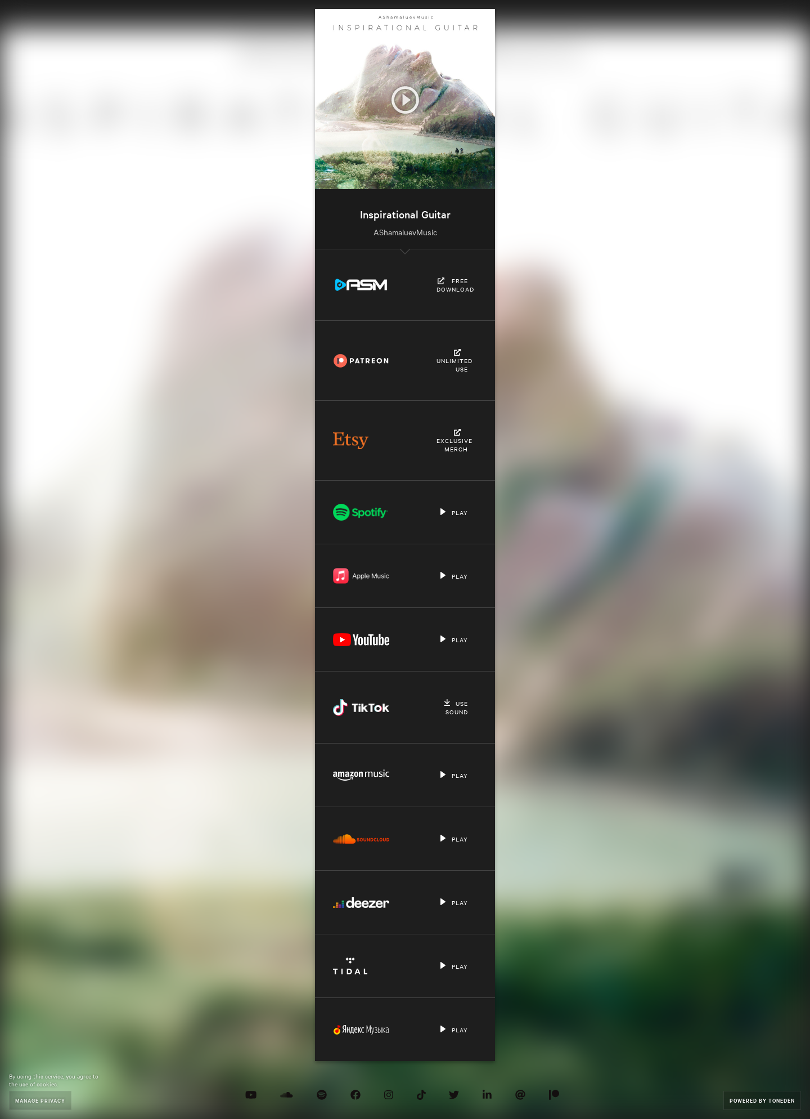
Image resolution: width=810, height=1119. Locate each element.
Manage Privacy (40, 1100)
